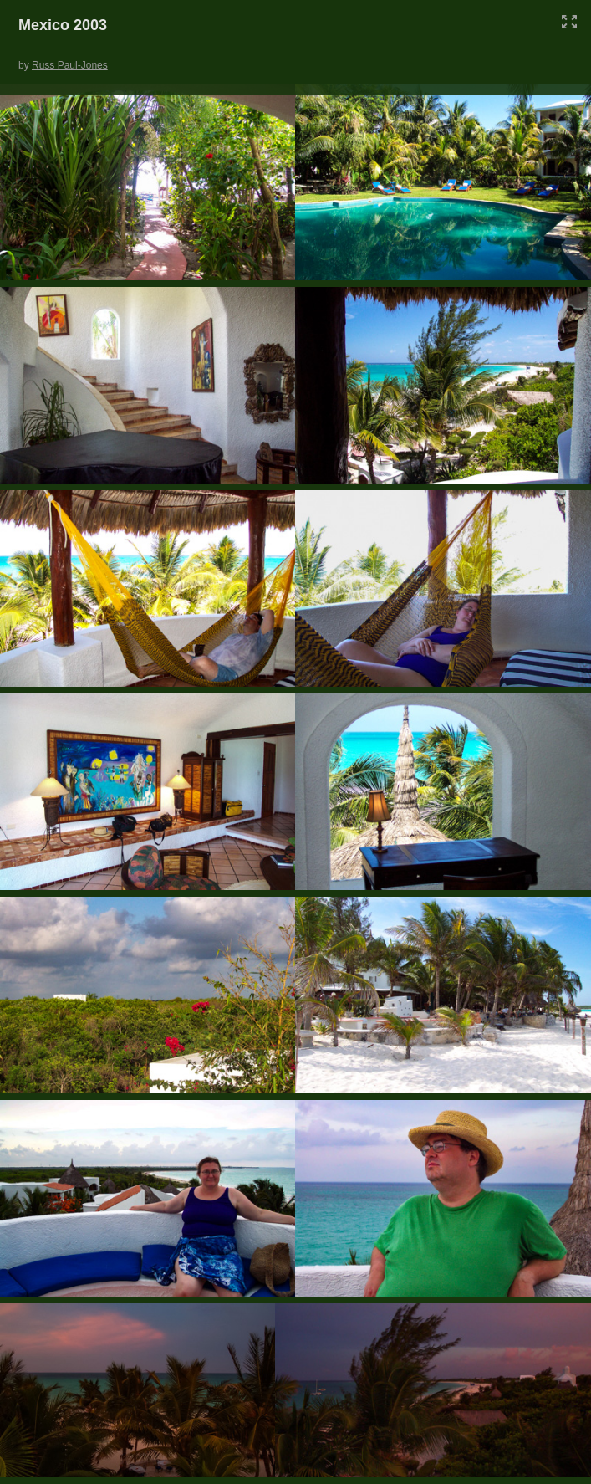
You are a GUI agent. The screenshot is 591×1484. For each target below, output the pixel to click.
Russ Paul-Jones (70, 65)
